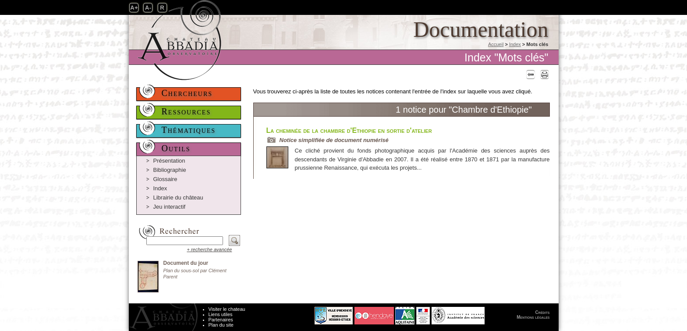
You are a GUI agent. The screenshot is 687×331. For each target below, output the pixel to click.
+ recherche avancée (209, 249)
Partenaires (221, 319)
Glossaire (165, 179)
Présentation (169, 160)
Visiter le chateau (227, 309)
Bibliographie (169, 170)
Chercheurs (187, 93)
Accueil (495, 44)
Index (515, 44)
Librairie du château (178, 197)
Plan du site (221, 324)
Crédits (542, 312)
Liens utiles (221, 314)
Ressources (186, 111)
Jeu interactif (169, 206)
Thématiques (189, 130)
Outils (176, 148)
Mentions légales (533, 317)
